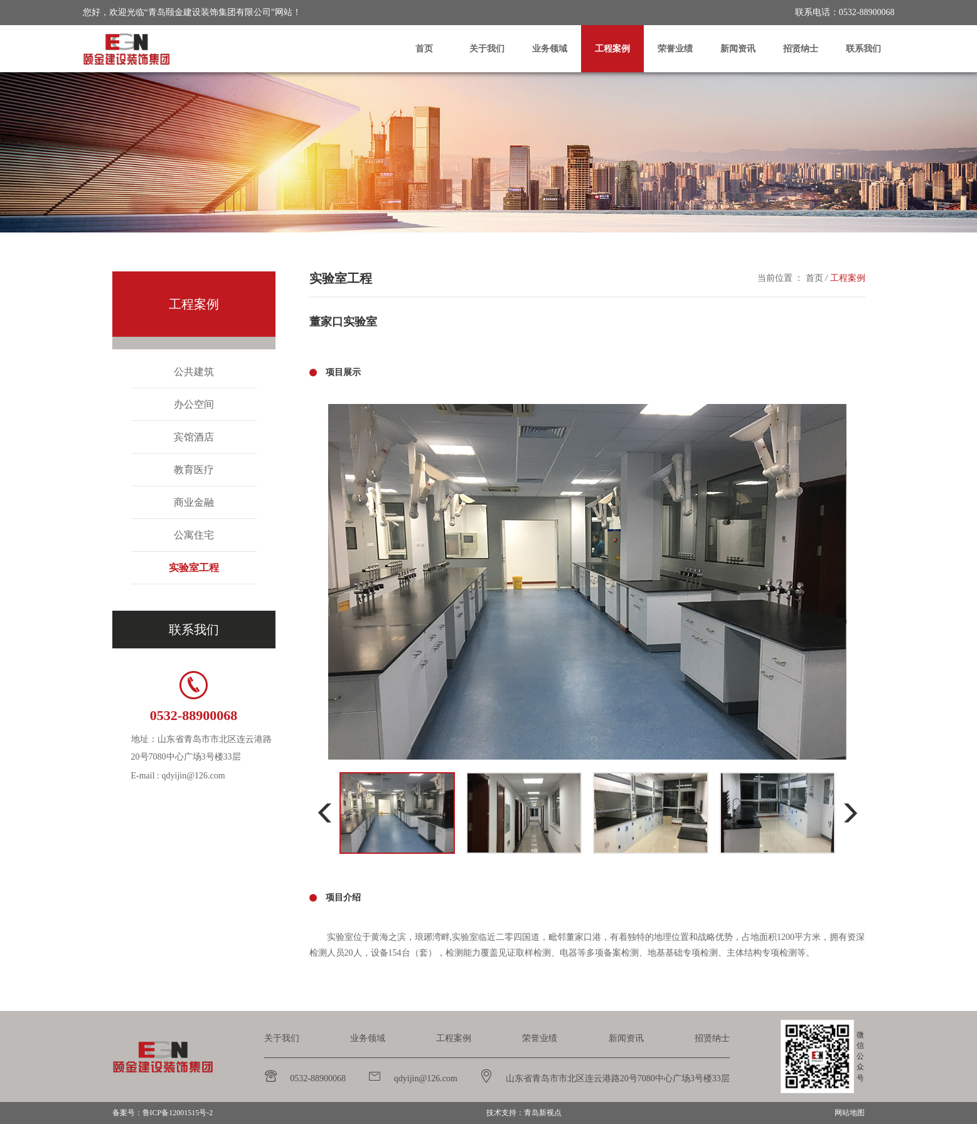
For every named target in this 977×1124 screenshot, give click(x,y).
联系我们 (863, 48)
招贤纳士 (800, 48)
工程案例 (612, 48)
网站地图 (850, 1112)
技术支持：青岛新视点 (524, 1112)
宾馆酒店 (194, 437)
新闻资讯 (737, 48)
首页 (424, 48)
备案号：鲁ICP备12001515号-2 (162, 1112)
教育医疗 (194, 469)
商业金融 (194, 502)
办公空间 (194, 404)
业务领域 (549, 48)
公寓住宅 (194, 535)
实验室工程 (194, 567)
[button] (325, 813)
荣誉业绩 (675, 48)
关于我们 (487, 48)
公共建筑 (194, 371)
